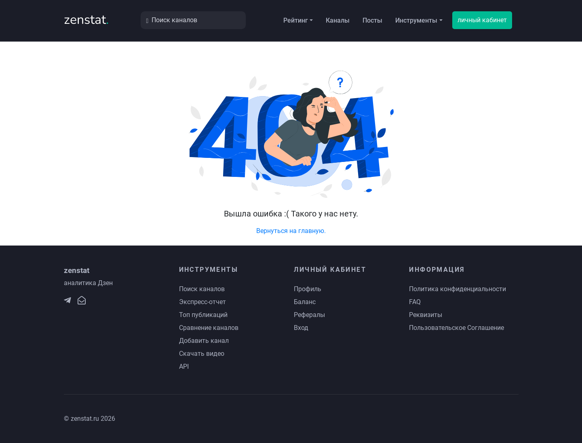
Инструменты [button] (416, 20)
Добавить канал (204, 340)
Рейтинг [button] (295, 20)
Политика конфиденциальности (457, 289)
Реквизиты (425, 315)
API (184, 366)
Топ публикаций (203, 315)
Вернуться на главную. (291, 231)
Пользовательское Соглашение (456, 328)
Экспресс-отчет (202, 302)
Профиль (307, 289)
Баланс (305, 302)
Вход (301, 328)
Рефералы (309, 315)
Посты (372, 20)
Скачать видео (201, 353)
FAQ (415, 302)
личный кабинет (482, 20)
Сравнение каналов (208, 328)
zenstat (86, 19)
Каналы (338, 20)
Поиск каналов (202, 289)
